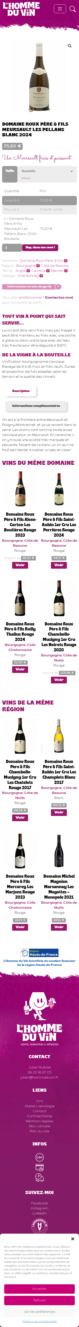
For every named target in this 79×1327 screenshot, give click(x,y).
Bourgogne (25, 266)
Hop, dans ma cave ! (40, 247)
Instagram (39, 1208)
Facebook (39, 1203)
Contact (39, 1111)
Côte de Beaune (55, 266)
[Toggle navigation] (60, 8)
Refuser (39, 1300)
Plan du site (39, 1131)
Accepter (39, 1289)
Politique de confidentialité (39, 1321)
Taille (9, 171)
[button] (73, 1239)
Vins (39, 1101)
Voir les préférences (39, 1312)
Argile (21, 271)
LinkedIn (39, 1213)
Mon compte (39, 1126)
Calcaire (38, 271)
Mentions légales (40, 1121)
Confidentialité (39, 1116)
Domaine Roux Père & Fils (41, 261)
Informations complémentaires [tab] (36, 406)
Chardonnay (28, 276)
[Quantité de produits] (12, 248)
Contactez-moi (59, 297)
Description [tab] (21, 391)
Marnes (57, 271)
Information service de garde (29, 286)
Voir (20, 565)
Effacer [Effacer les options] (26, 178)
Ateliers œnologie (39, 1106)
